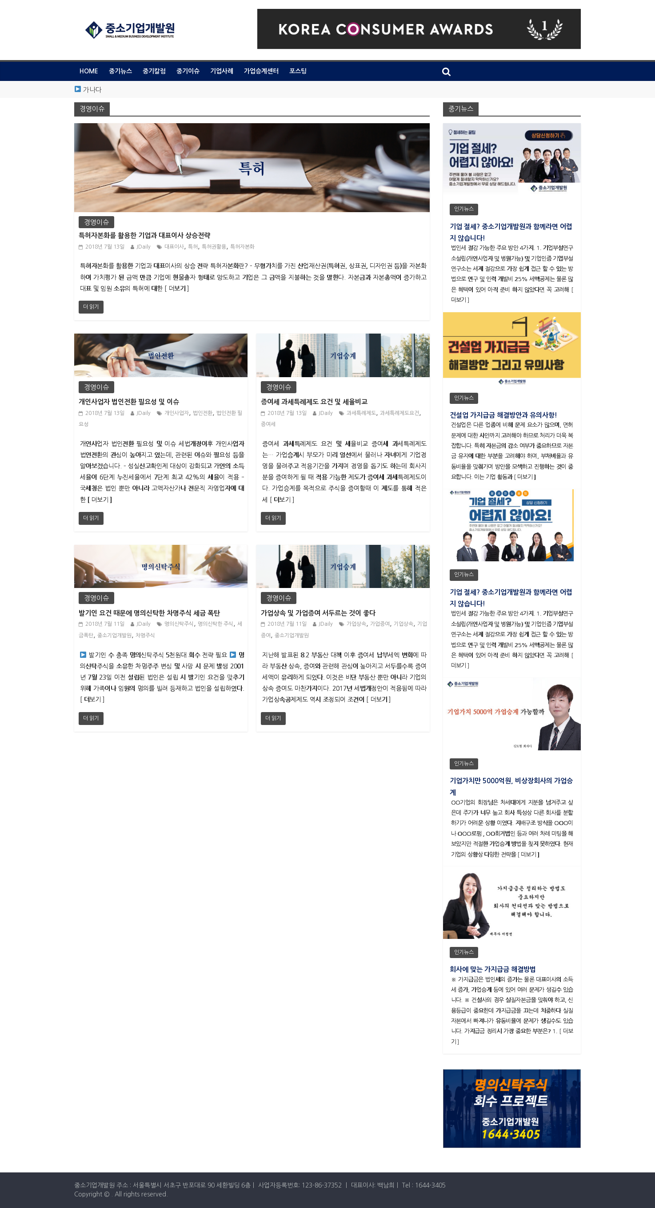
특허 (193, 247)
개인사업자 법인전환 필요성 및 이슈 (129, 402)
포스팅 (298, 71)
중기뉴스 (120, 71)
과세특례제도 (361, 413)
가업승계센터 (261, 71)
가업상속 (356, 624)
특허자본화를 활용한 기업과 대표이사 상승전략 (144, 235)
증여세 (268, 424)
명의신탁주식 (179, 624)
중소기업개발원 (114, 635)
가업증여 (380, 624)
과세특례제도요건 (399, 413)
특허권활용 (214, 247)
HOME (89, 71)
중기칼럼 (154, 71)
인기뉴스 (464, 209)
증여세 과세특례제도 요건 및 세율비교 (314, 402)
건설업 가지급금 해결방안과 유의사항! (503, 415)
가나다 (92, 89)
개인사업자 (176, 413)
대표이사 (174, 247)
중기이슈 (188, 71)
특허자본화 (242, 247)
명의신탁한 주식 (215, 624)
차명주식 (145, 635)
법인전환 (202, 413)
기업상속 (403, 624)
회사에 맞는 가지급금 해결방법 (493, 969)
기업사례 (221, 71)
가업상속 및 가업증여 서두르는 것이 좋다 (318, 613)
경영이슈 (96, 222)
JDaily (143, 247)
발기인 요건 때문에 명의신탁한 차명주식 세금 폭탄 (149, 613)
